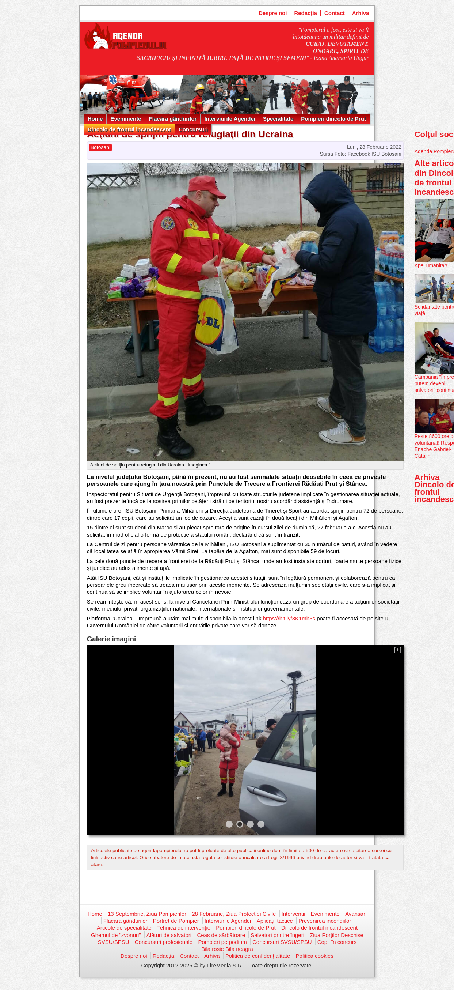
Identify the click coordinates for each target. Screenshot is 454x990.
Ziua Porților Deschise (336, 935)
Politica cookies (314, 956)
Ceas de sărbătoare (221, 935)
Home (95, 119)
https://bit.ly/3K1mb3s (289, 618)
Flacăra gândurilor (173, 119)
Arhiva (360, 13)
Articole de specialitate (124, 928)
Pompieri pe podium (222, 942)
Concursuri (193, 129)
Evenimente (125, 119)
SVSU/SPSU (113, 942)
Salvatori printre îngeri (277, 935)
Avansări (355, 914)
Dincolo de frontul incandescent (129, 129)
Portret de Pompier (176, 921)
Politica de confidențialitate (257, 956)
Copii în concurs (337, 942)
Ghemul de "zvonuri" (116, 935)
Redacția (305, 13)
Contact (334, 13)
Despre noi (273, 13)
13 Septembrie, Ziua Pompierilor (147, 914)
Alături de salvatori (168, 935)
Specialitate (278, 119)
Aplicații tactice (275, 921)
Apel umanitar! (431, 265)
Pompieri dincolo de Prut (333, 119)
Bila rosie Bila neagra (227, 949)
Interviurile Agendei (229, 119)
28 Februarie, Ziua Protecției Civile (234, 914)
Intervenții (293, 914)
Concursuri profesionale (163, 942)
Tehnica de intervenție (183, 928)
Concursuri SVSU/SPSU (282, 942)
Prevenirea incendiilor (324, 921)
